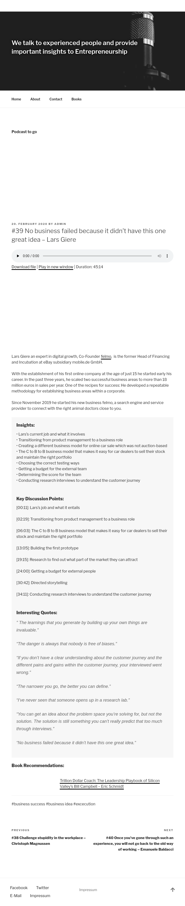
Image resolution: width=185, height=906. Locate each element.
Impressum (88, 890)
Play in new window (56, 267)
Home (16, 99)
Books (79, 99)
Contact (55, 99)
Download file (24, 267)
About (35, 99)
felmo (106, 356)
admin (60, 224)
